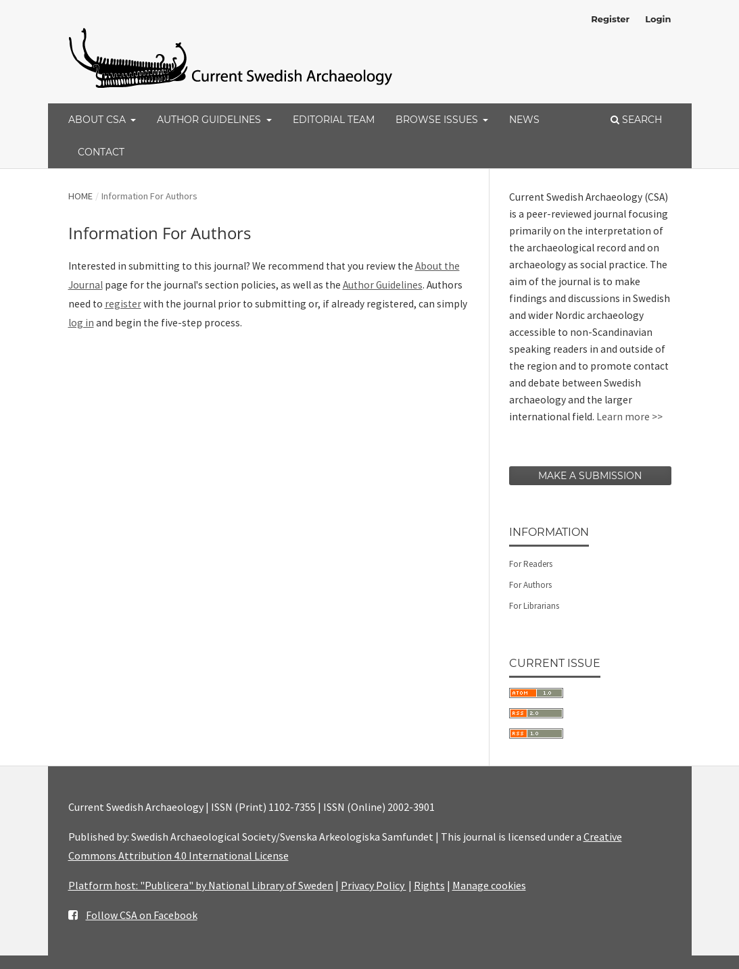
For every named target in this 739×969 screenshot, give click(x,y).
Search (636, 120)
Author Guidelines (210, 120)
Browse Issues (438, 120)
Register (610, 19)
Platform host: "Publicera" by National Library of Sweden (200, 885)
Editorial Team (334, 120)
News (524, 120)
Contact (101, 152)
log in (81, 322)
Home (80, 196)
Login (658, 19)
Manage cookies (489, 885)
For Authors (530, 585)
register (123, 303)
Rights (429, 885)
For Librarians (534, 606)
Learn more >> (629, 416)
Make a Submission (590, 476)
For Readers (530, 564)
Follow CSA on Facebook (141, 915)
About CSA (98, 120)
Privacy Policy (373, 885)
